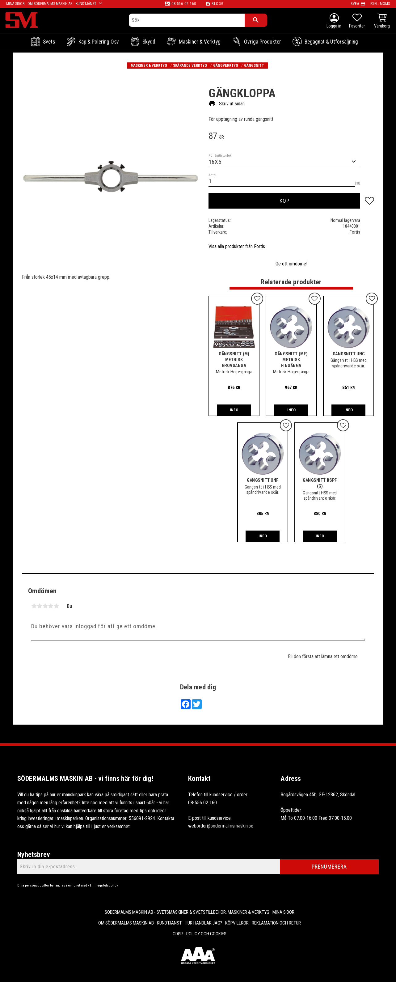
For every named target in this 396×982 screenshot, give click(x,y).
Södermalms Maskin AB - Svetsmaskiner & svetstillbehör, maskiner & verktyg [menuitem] (187, 912)
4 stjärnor (50, 606)
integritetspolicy (106, 885)
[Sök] (256, 20)
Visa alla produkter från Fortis (237, 246)
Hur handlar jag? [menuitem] (203, 923)
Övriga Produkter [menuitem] (262, 42)
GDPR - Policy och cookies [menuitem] (199, 934)
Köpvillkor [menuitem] (237, 923)
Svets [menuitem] (49, 42)
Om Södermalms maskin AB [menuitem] (126, 923)
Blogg (218, 4)
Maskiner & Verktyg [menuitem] (200, 42)
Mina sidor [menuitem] (283, 912)
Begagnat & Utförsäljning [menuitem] (331, 42)
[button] (357, 21)
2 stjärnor (39, 606)
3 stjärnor (45, 606)
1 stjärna (34, 606)
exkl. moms (380, 4)
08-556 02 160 (183, 4)
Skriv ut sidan (227, 104)
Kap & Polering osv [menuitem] (98, 42)
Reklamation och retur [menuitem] (276, 923)
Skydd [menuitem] (148, 42)
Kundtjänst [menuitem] (169, 923)
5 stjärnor (56, 606)
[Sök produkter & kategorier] (187, 20)
